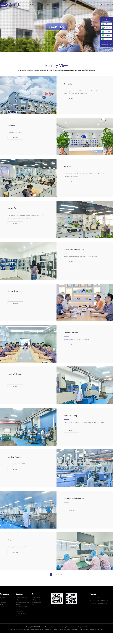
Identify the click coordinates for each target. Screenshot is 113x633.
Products (47, 4)
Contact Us (73, 4)
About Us (39, 4)
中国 (103, 4)
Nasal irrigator (19, 611)
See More (71, 99)
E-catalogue (83, 4)
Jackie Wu (107, 24)
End (61, 574)
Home (31, 4)
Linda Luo (107, 35)
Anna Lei (107, 39)
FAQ (33, 604)
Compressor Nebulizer (21, 597)
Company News (36, 597)
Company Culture (36, 602)
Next (57, 574)
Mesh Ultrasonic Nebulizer (22, 602)
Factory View (57, 4)
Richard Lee (107, 27)
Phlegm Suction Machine (22, 600)
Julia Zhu (107, 31)
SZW (85, 627)
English (110, 4)
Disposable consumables (22, 615)
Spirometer (18, 604)
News (65, 4)
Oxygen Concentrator (21, 613)
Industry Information (37, 600)
